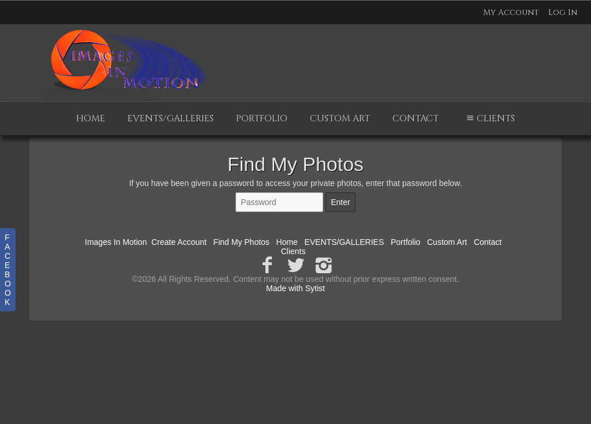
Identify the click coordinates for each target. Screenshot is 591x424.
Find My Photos (242, 242)
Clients (488, 118)
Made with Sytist (295, 288)
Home (90, 118)
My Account (511, 12)
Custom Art (340, 118)
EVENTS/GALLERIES (171, 118)
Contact (415, 118)
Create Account (179, 242)
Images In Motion (116, 242)
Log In (562, 12)
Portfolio (261, 118)
